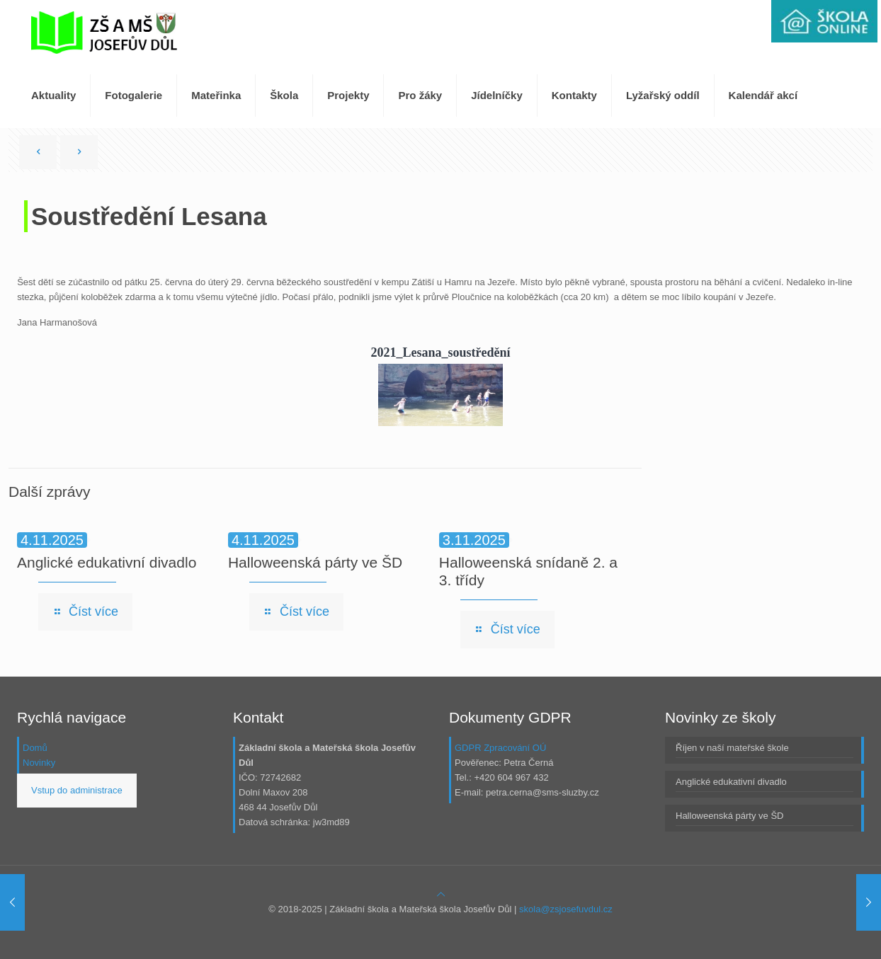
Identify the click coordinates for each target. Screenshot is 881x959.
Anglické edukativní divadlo (106, 562)
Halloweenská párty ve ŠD (315, 562)
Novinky (39, 762)
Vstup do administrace (77, 790)
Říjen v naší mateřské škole (732, 747)
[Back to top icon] (440, 894)
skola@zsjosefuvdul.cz (566, 909)
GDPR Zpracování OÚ (500, 747)
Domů (35, 747)
